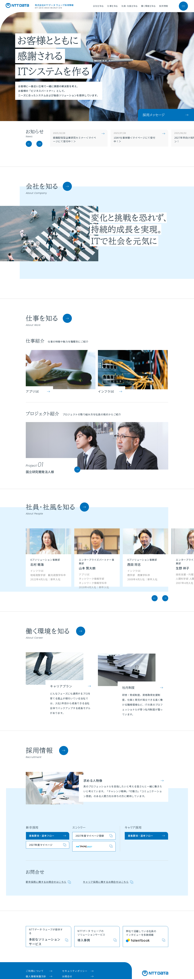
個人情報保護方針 (36, 965)
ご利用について (35, 960)
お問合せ (67, 965)
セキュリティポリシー (74, 960)
